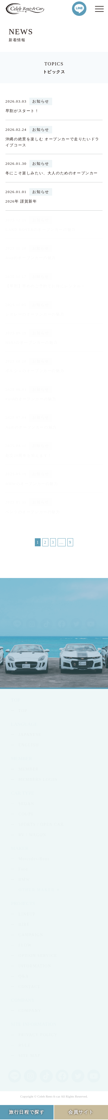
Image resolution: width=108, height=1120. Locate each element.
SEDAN (26, 804)
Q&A (23, 976)
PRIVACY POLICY (38, 1035)
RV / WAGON (32, 835)
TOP (22, 711)
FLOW (25, 945)
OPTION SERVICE (37, 955)
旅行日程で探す (26, 1112)
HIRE (24, 924)
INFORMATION (34, 966)
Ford (23, 869)
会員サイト (81, 1112)
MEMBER (28, 769)
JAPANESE (29, 734)
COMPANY (29, 1010)
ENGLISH (28, 745)
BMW (24, 879)
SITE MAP (29, 1055)
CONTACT (29, 987)
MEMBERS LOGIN (38, 779)
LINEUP (26, 914)
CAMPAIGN (30, 935)
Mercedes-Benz (34, 859)
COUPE (26, 814)
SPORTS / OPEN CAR (41, 824)
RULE (24, 1045)
